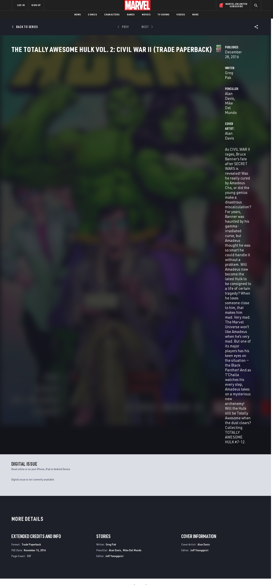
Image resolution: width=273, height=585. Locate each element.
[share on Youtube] (213, 550)
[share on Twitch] (246, 550)
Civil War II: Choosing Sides (154, 494)
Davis (19, 397)
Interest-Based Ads (205, 575)
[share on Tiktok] (213, 559)
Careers (50, 543)
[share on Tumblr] (246, 542)
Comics (92, 14)
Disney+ (87, 537)
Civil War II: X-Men (86, 494)
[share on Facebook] (213, 542)
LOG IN (21, 5)
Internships (52, 548)
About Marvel (54, 531)
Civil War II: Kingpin (213, 494)
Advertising (90, 531)
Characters (112, 14)
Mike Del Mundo (199, 94)
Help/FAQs (51, 537)
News (77, 14)
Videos (180, 14)
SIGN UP (36, 5)
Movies (146, 14)
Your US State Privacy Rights (87, 575)
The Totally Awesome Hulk (28, 494)
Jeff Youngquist (114, 273)
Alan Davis (175, 94)
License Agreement (180, 575)
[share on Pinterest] (235, 550)
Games (131, 14)
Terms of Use (42, 575)
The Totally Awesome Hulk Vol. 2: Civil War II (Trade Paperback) (33, 391)
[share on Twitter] (224, 542)
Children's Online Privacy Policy (149, 575)
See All (252, 306)
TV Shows (163, 14)
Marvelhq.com (92, 543)
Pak (13, 397)
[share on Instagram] (235, 542)
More (195, 14)
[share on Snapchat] (224, 550)
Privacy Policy (60, 575)
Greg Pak (93, 94)
